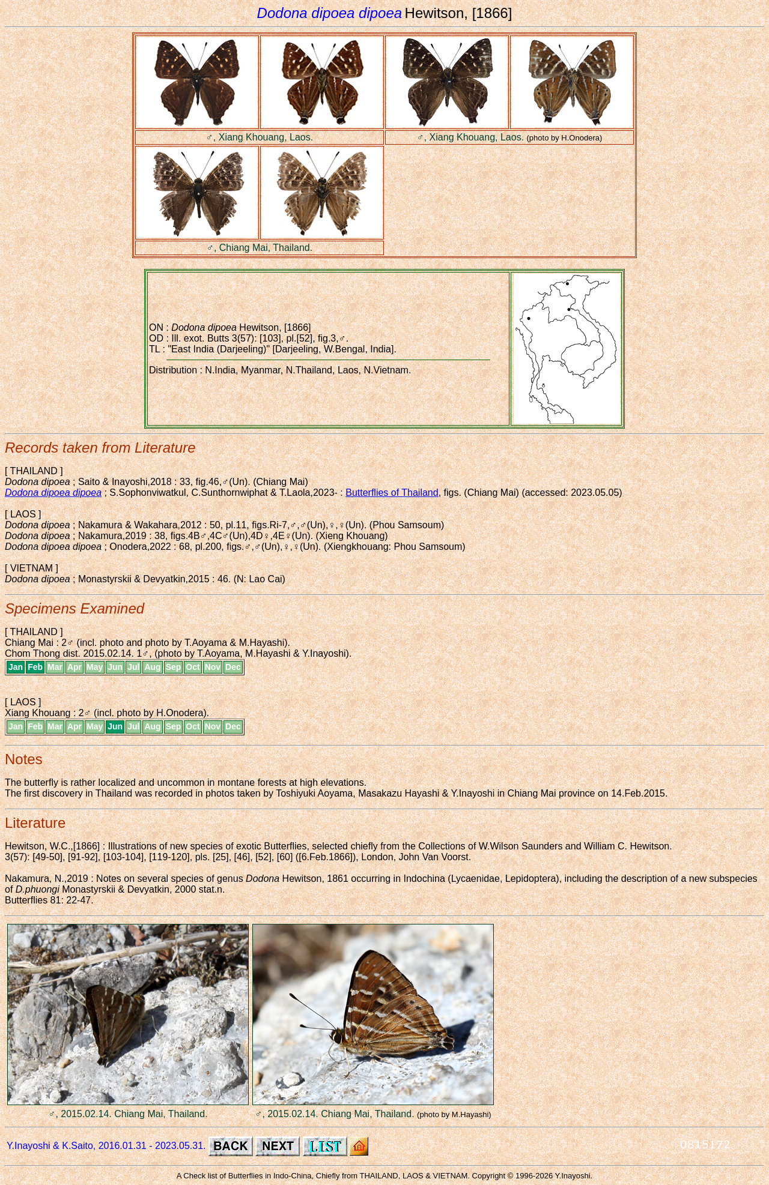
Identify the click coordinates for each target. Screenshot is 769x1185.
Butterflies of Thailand (391, 492)
